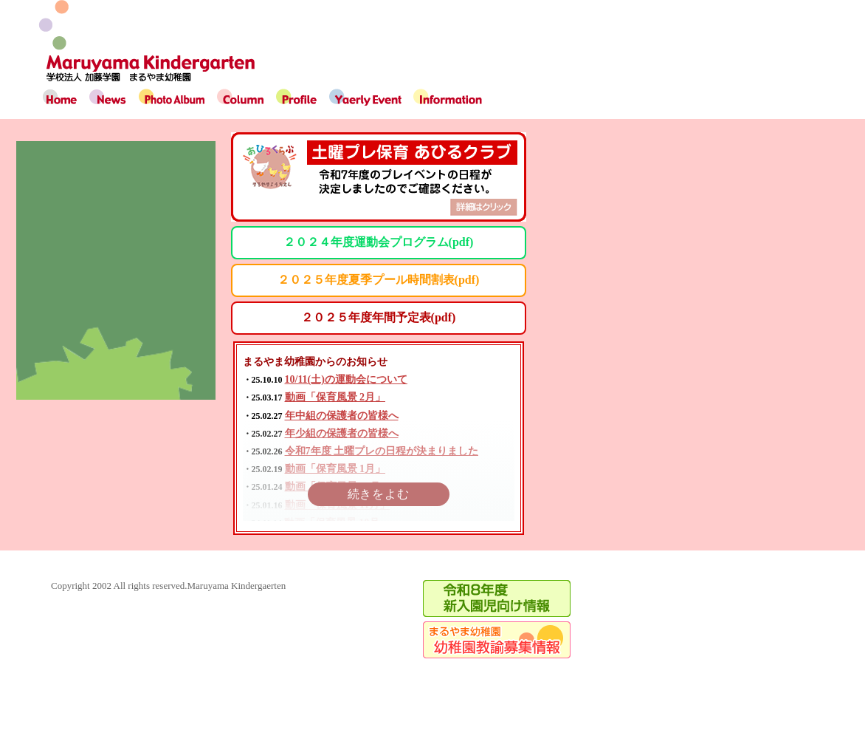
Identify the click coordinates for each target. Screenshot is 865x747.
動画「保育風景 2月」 (335, 397)
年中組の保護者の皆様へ (342, 415)
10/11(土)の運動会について (346, 379)
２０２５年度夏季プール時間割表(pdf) (379, 279)
